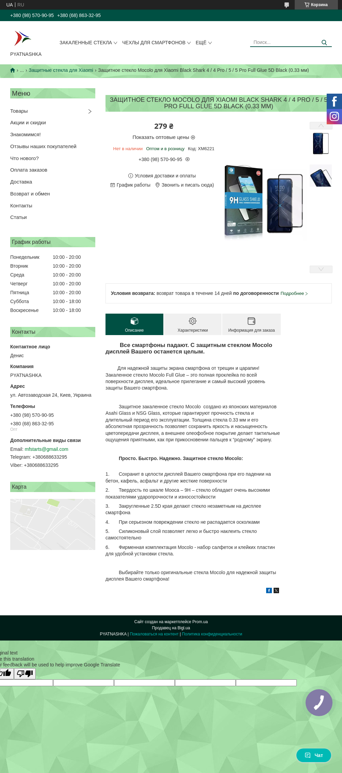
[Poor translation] (25, 673)
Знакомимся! (25, 134)
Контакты (21, 205)
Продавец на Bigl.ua (171, 628)
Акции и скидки (28, 122)
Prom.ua (200, 621)
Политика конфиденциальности (212, 634)
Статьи (18, 217)
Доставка (21, 182)
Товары (19, 111)
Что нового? (24, 158)
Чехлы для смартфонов (153, 42)
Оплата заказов (28, 170)
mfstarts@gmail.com (46, 449)
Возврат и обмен (30, 193)
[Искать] (324, 42)
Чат (314, 755)
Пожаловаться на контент (154, 634)
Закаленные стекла (86, 42)
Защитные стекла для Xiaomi (61, 70)
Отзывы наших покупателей (43, 146)
